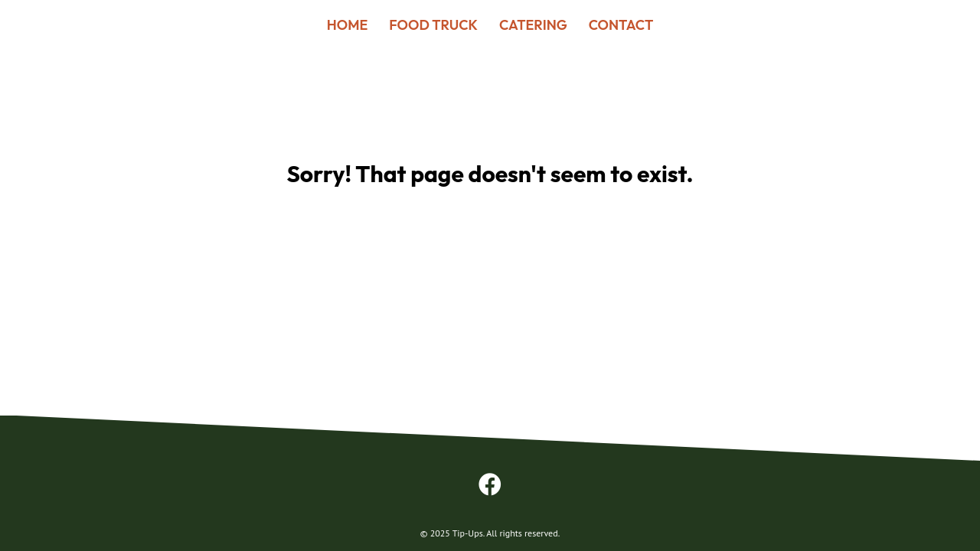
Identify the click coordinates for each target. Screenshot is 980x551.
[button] (490, 484)
